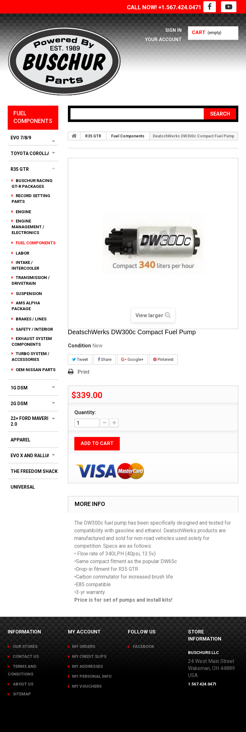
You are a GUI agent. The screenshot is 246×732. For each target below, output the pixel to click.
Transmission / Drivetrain (31, 280)
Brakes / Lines (30, 319)
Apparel (20, 439)
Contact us (25, 656)
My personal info (91, 676)
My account (84, 632)
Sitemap (21, 694)
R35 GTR (20, 169)
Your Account (162, 39)
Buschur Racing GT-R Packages (32, 183)
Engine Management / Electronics (28, 227)
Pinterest (163, 359)
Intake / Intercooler (25, 265)
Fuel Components (35, 242)
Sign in (173, 30)
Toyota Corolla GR (34, 153)
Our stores (24, 646)
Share (104, 359)
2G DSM (19, 403)
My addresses (87, 666)
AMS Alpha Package (26, 306)
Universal (23, 487)
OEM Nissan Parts (35, 369)
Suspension (28, 293)
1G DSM (19, 387)
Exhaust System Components (32, 341)
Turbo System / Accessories (30, 356)
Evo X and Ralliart (33, 455)
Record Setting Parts (31, 198)
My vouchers (87, 686)
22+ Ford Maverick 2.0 (32, 421)
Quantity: (85, 412)
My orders (83, 646)
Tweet (80, 359)
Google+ (132, 359)
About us (22, 684)
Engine (23, 211)
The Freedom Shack (34, 471)
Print (83, 372)
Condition (79, 346)
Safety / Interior (34, 329)
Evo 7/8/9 (21, 137)
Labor (22, 253)
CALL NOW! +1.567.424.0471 (164, 7)
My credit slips (89, 656)
